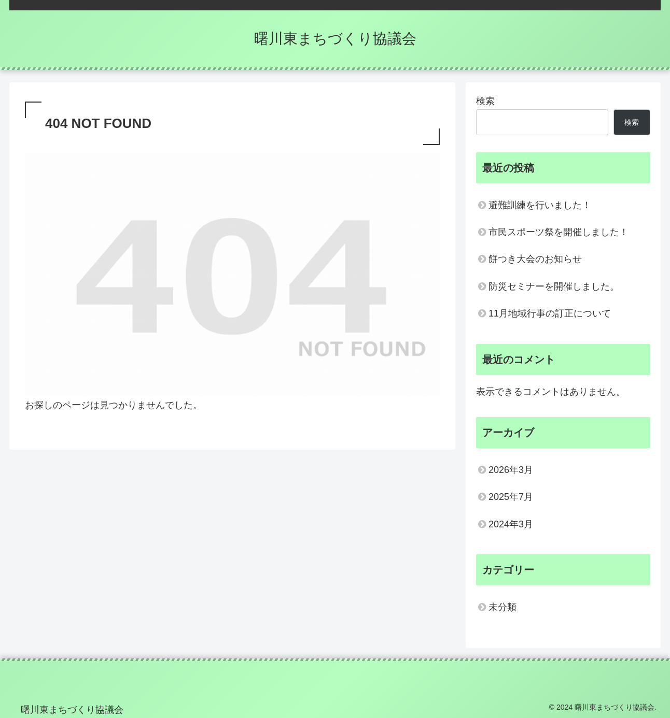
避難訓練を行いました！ (539, 205)
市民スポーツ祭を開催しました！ (558, 232)
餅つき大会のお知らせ (535, 259)
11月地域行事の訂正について (549, 313)
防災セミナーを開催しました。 (553, 286)
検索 (485, 101)
